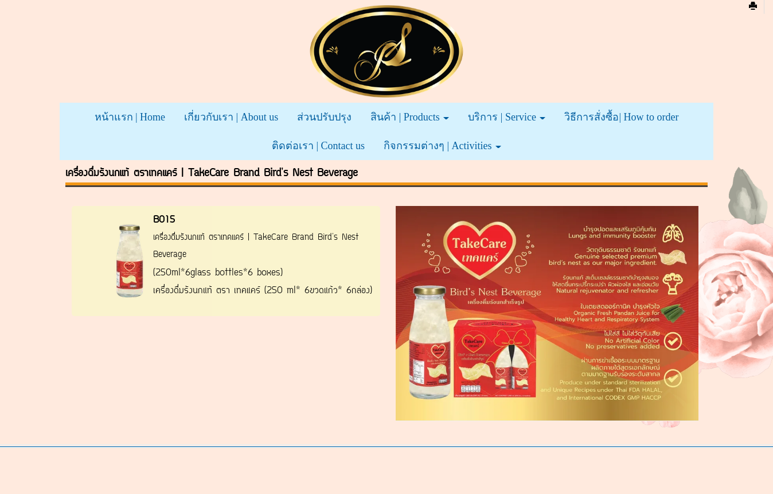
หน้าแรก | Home (130, 117)
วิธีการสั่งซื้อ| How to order (621, 117)
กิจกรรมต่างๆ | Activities (442, 145)
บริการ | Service (506, 117)
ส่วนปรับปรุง (324, 117)
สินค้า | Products (409, 117)
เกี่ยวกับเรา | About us (231, 117)
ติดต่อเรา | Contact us (318, 145)
